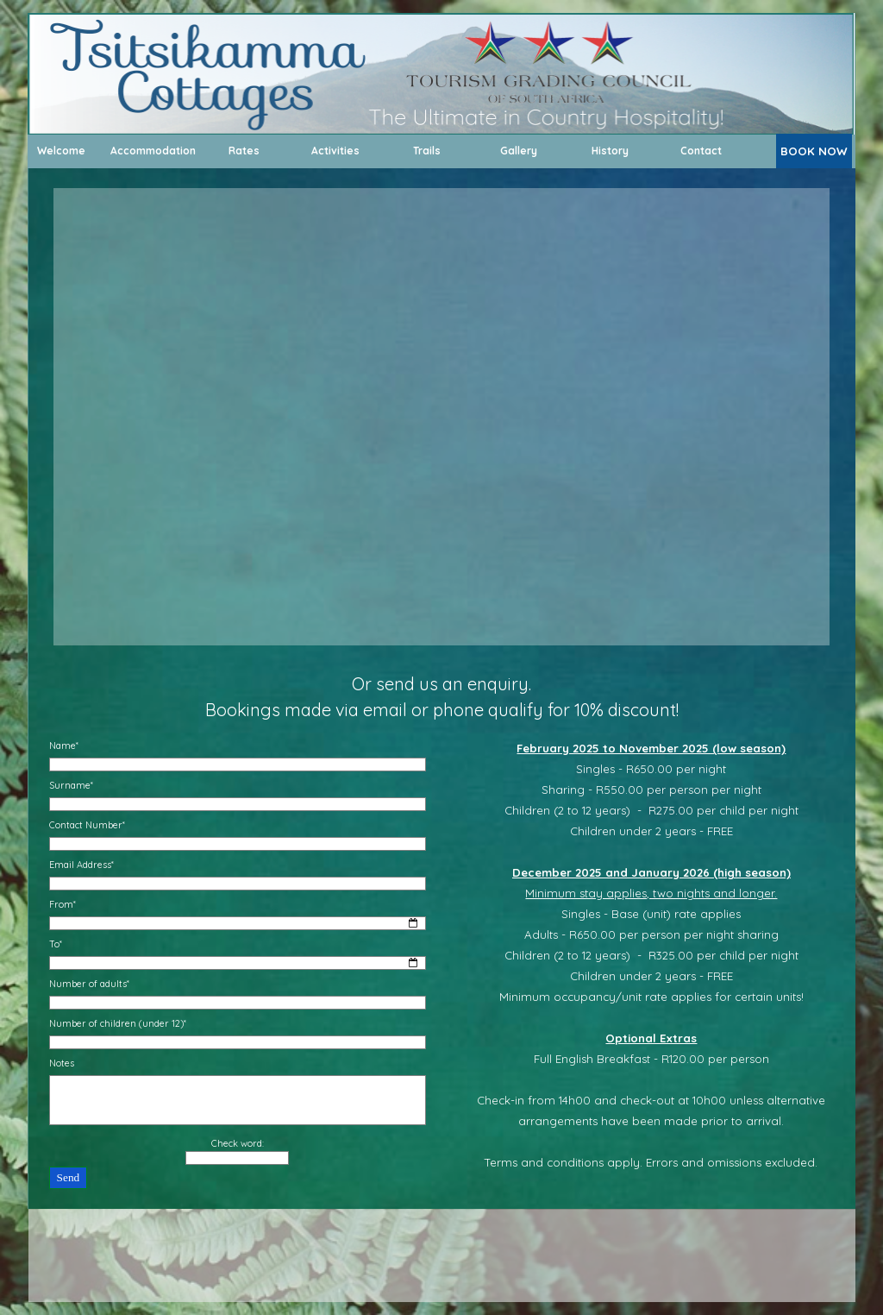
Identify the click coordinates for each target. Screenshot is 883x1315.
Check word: (237, 1143)
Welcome (61, 150)
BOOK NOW (814, 151)
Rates (244, 150)
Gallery (518, 150)
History (610, 150)
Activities (335, 150)
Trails (427, 150)
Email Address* (81, 865)
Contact (701, 150)
